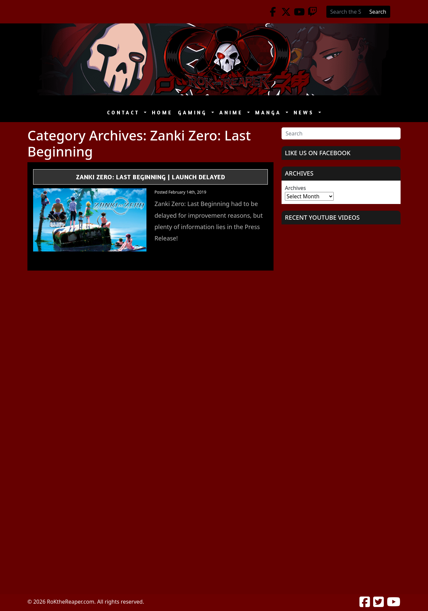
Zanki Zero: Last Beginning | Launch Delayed (150, 177)
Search (378, 11)
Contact (124, 112)
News (305, 112)
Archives (295, 188)
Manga (269, 112)
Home (162, 112)
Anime (232, 112)
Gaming (194, 112)
